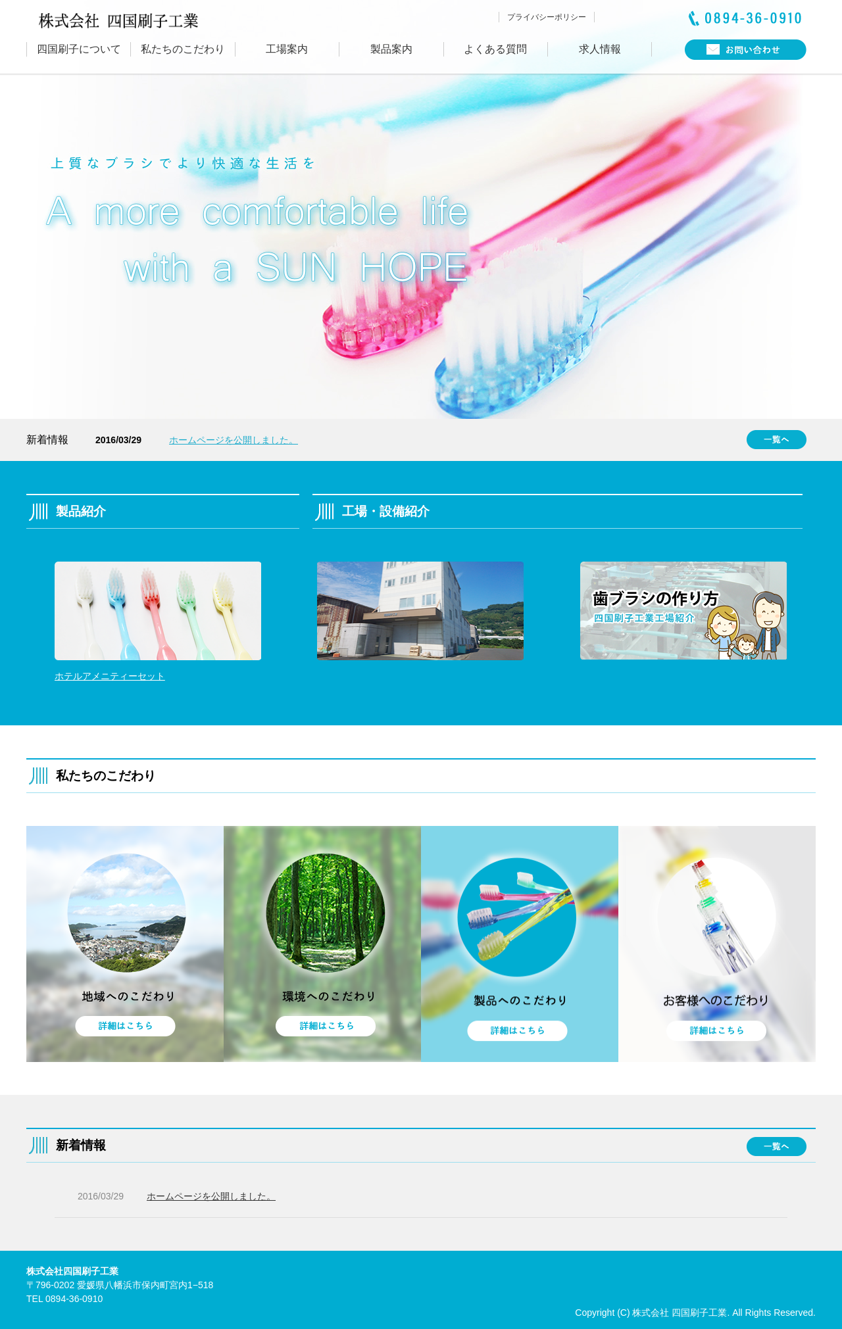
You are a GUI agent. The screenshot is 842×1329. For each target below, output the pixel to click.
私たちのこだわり (183, 49)
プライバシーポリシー (546, 17)
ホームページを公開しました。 (233, 440)
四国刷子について (79, 49)
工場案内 (287, 49)
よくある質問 (495, 49)
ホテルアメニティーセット (110, 676)
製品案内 (391, 49)
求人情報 (600, 49)
